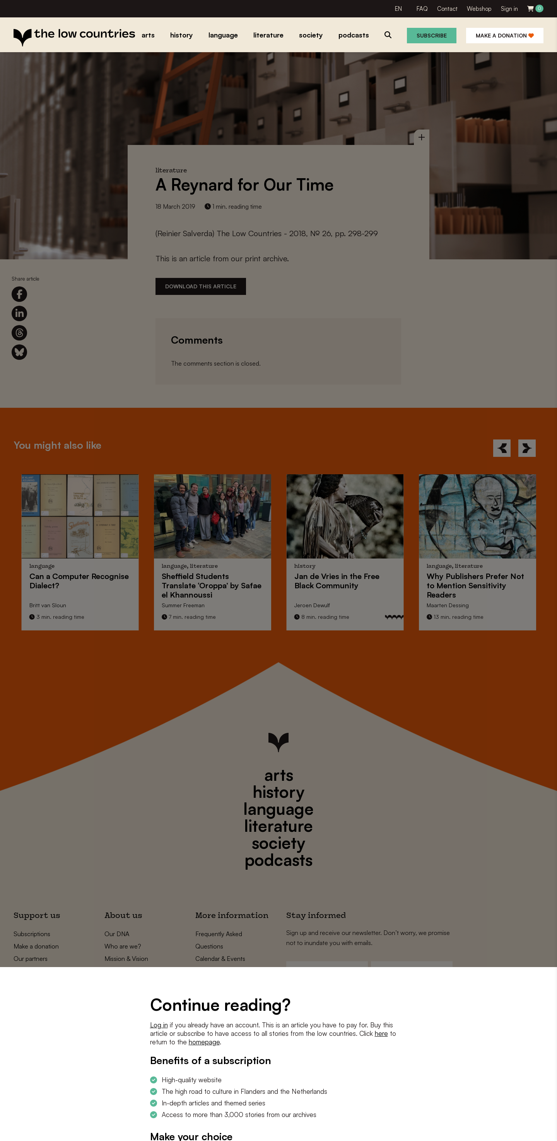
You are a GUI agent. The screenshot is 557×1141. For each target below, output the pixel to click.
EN (398, 8)
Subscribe (432, 35)
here (381, 1033)
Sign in (509, 8)
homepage (204, 1042)
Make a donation (505, 35)
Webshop (479, 8)
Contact (447, 8)
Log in (159, 1025)
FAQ (422, 8)
